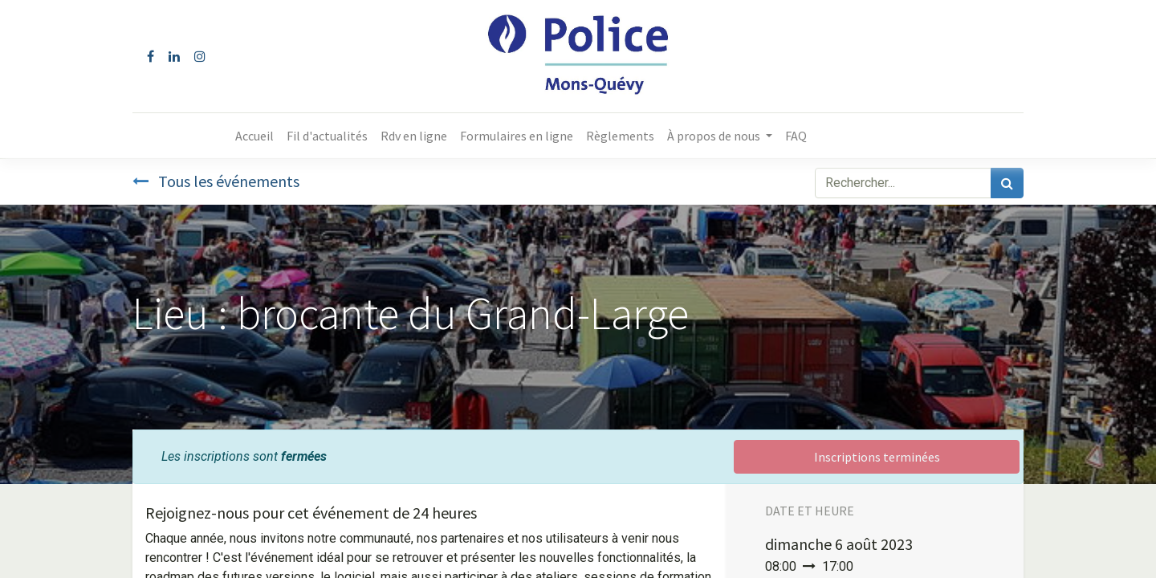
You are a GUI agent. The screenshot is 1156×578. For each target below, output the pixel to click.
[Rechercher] (1007, 183)
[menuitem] (254, 136)
